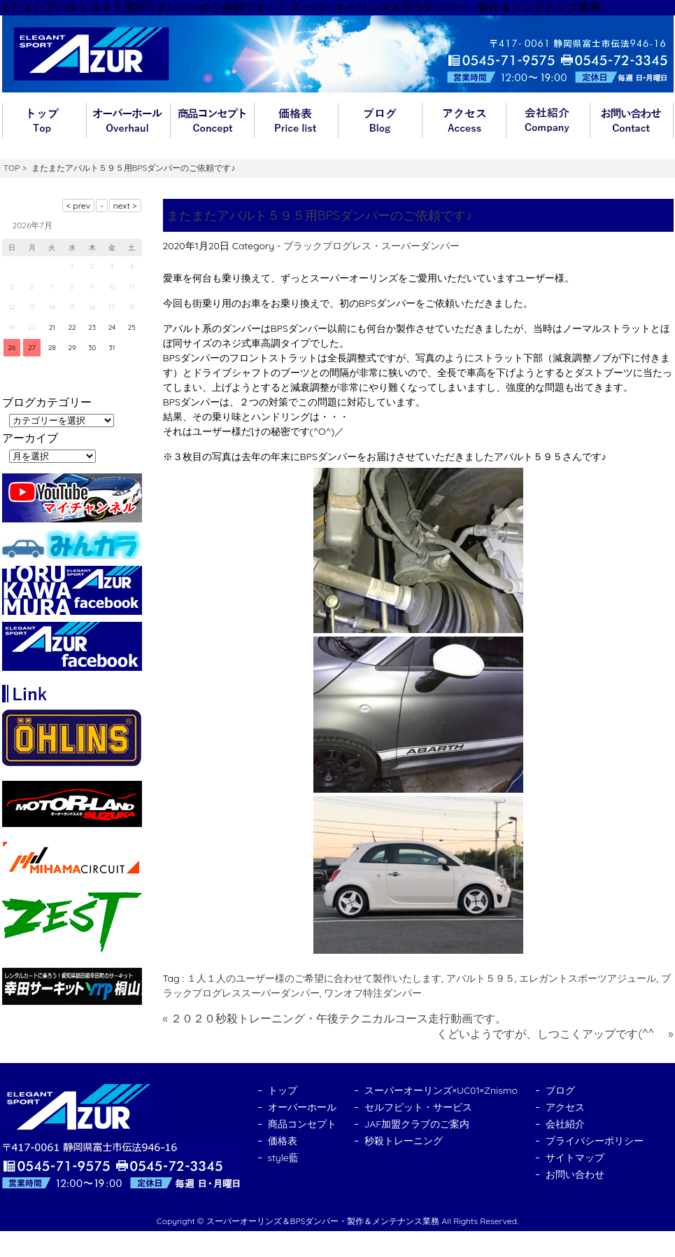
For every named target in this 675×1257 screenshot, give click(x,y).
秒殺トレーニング (403, 1140)
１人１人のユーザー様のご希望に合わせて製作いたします (314, 978)
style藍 (283, 1157)
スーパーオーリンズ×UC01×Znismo (441, 1090)
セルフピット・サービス (418, 1107)
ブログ (380, 120)
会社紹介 (548, 120)
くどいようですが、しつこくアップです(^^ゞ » (554, 1034)
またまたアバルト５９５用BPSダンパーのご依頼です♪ (319, 215)
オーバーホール (128, 120)
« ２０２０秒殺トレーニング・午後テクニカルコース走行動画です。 (335, 1018)
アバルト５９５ (480, 978)
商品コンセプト (212, 120)
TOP (11, 167)
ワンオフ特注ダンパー (373, 993)
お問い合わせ (632, 120)
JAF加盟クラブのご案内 (417, 1124)
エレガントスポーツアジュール (587, 978)
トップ (44, 120)
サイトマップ (575, 1157)
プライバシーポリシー (595, 1140)
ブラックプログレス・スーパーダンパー (371, 245)
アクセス (464, 120)
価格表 (296, 120)
